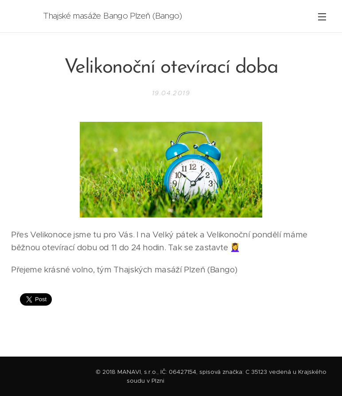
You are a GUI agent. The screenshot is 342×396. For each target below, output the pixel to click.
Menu (322, 16)
